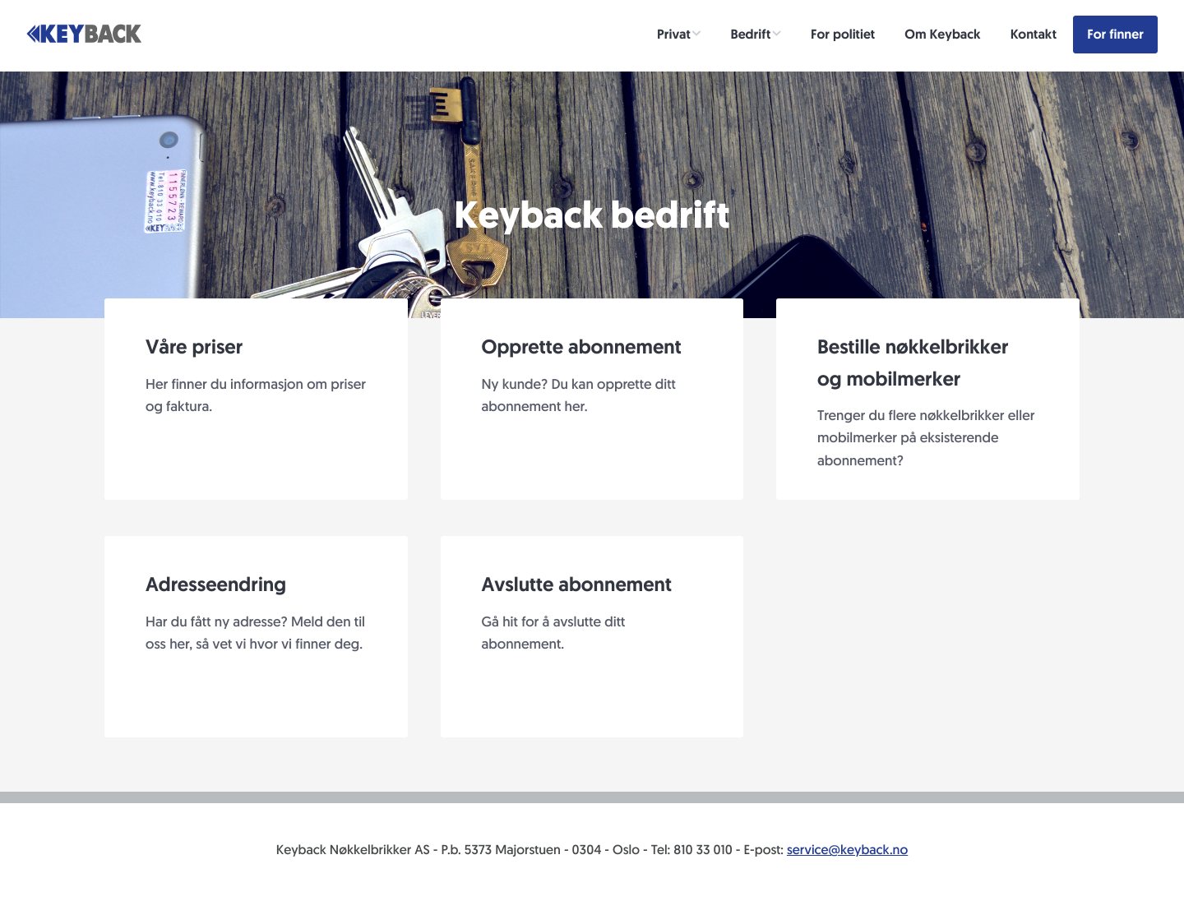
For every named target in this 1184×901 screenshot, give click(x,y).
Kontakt (1034, 34)
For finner (1115, 34)
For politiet (843, 34)
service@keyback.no (847, 849)
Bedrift (751, 34)
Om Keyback (942, 34)
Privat (674, 34)
